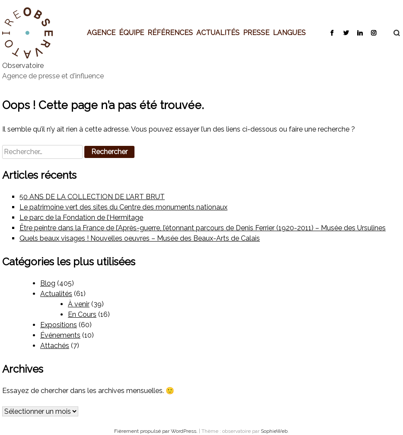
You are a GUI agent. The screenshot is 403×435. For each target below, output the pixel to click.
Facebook (332, 32)
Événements (60, 335)
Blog (47, 283)
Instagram (373, 32)
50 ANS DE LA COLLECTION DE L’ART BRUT (92, 197)
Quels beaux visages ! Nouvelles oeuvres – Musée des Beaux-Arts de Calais (139, 238)
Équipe (131, 32)
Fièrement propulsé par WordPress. (156, 431)
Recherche (392, 32)
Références (170, 32)
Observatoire (23, 65)
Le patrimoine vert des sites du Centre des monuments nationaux (123, 207)
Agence (101, 32)
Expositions (58, 325)
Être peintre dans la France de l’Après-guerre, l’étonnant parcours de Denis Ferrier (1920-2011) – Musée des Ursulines (202, 228)
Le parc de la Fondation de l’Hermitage (81, 217)
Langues (289, 32)
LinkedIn (359, 32)
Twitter (345, 32)
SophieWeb (274, 431)
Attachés (54, 346)
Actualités (218, 32)
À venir (79, 304)
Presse (256, 32)
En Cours (82, 314)
